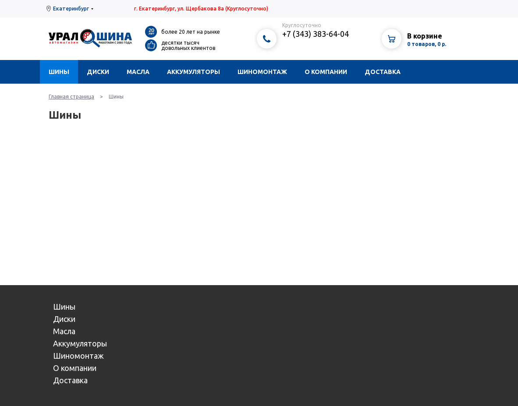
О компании (326, 71)
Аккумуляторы (193, 71)
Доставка (383, 71)
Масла (138, 71)
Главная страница (71, 96)
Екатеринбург (71, 8)
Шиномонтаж (262, 71)
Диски (98, 71)
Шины (59, 71)
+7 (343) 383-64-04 (315, 33)
